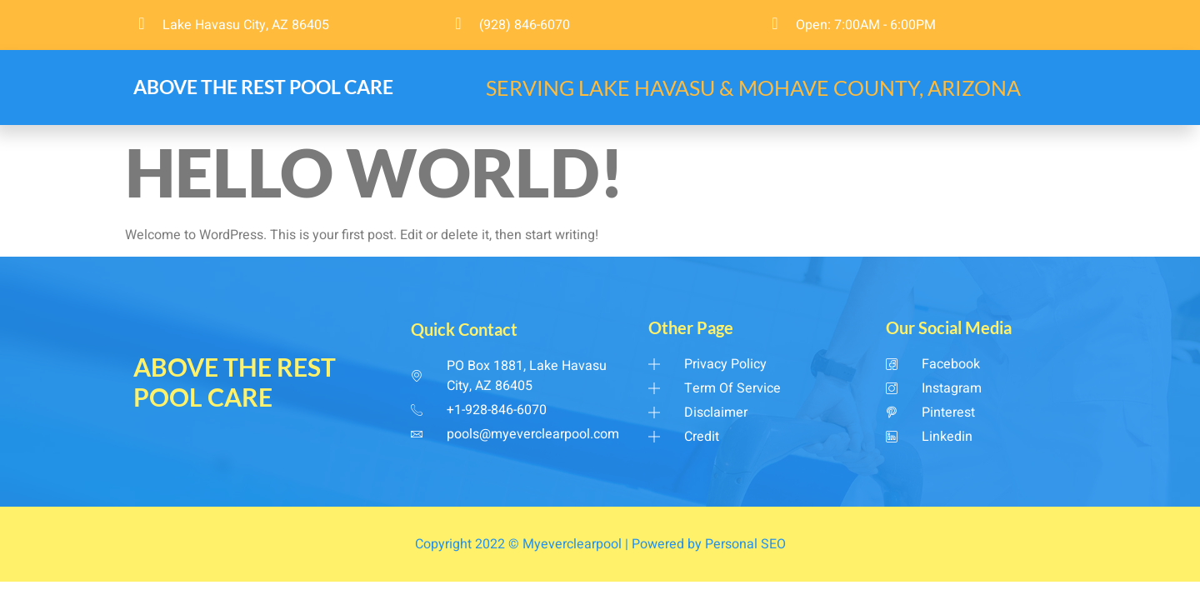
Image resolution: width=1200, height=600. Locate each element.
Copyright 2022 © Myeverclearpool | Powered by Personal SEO (600, 544)
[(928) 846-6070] (458, 23)
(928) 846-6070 (524, 25)
